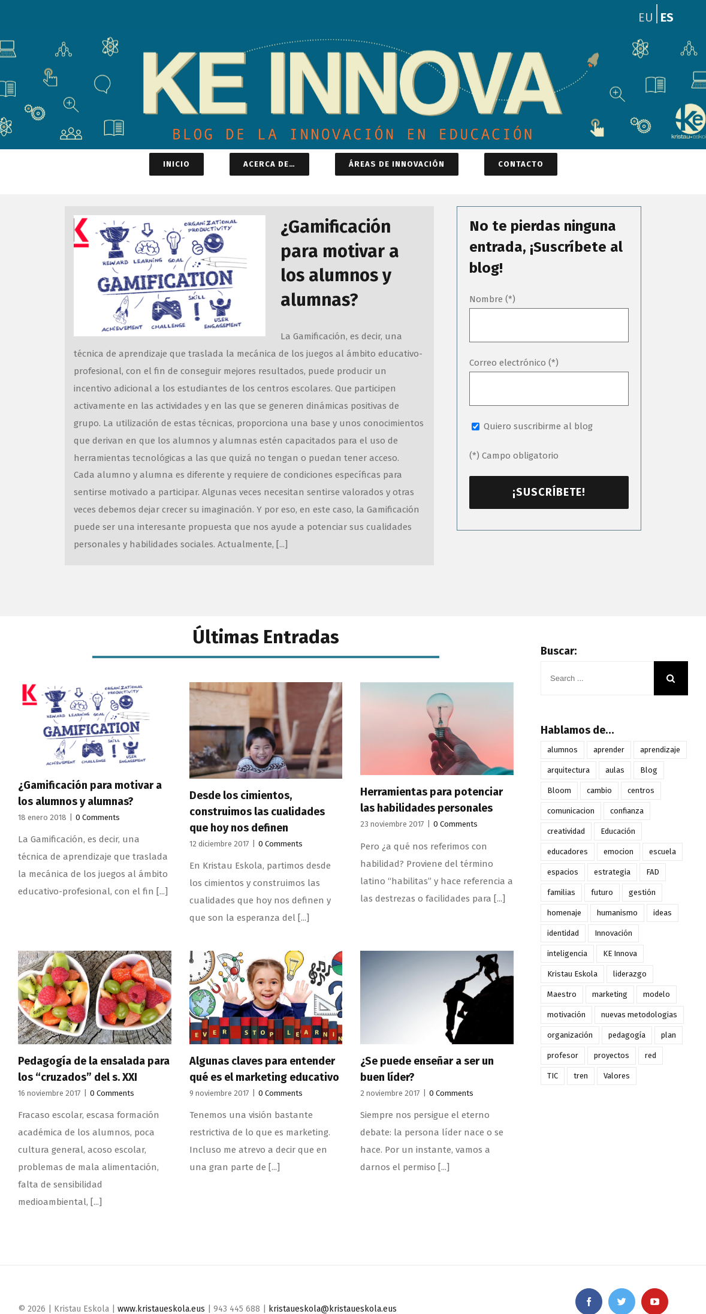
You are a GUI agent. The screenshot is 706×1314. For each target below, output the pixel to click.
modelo (656, 994)
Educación (618, 831)
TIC (552, 1075)
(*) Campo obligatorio (514, 455)
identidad (563, 933)
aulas (614, 770)
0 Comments (98, 817)
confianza (627, 810)
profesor (562, 1055)
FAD (652, 871)
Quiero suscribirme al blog (538, 426)
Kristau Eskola (572, 973)
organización (570, 1034)
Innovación (613, 933)
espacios (562, 871)
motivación (566, 1014)
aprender (608, 749)
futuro (602, 892)
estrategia (612, 871)
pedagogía (626, 1034)
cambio (599, 790)
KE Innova (620, 953)
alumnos (562, 749)
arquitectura (568, 770)
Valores (617, 1075)
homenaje (564, 912)
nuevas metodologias (639, 1014)
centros (640, 790)
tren (581, 1075)
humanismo (617, 912)
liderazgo (630, 973)
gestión (642, 892)
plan (668, 1034)
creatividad (566, 831)
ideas (662, 912)
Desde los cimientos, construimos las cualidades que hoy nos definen (257, 811)
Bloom (559, 790)
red (650, 1055)
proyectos (611, 1055)
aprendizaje (660, 749)
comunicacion (571, 810)
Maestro (562, 994)
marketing (609, 994)
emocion (618, 851)
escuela (662, 851)
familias (561, 892)
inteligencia (567, 953)
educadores (567, 851)
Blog (648, 770)
